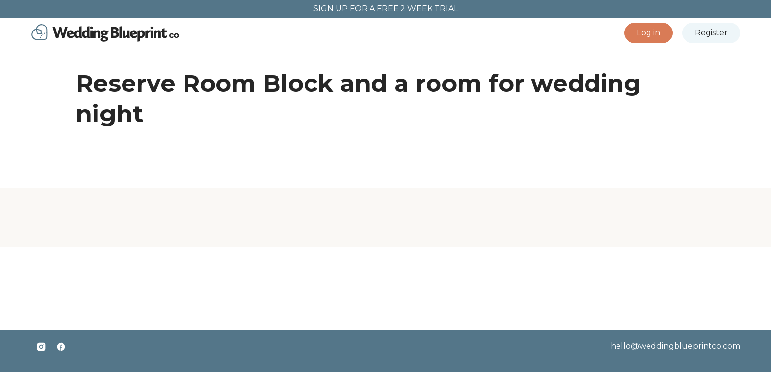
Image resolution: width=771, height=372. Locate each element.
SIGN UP (330, 8)
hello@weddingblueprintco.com (675, 346)
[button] (648, 33)
